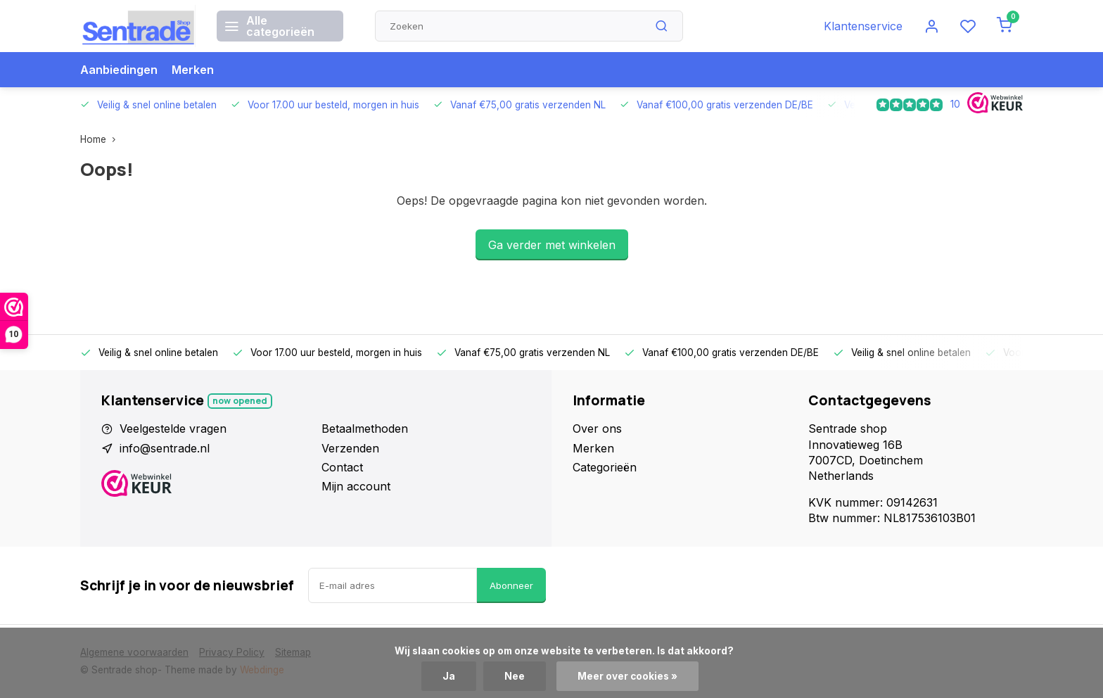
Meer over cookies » (627, 676)
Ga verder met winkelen (552, 245)
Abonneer (511, 585)
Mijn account (355, 486)
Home (101, 139)
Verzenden (350, 448)
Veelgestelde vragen (173, 428)
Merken (193, 70)
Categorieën (605, 467)
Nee (514, 676)
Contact (342, 467)
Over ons (597, 428)
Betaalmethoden (364, 428)
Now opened (239, 401)
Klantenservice (863, 26)
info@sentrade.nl (165, 448)
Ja (448, 676)
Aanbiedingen (119, 70)
